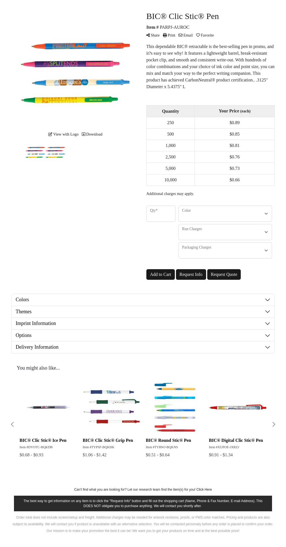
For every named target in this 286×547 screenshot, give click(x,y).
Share (152, 35)
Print (169, 35)
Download (92, 134)
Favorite (205, 35)
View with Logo (63, 134)
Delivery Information (37, 347)
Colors (22, 299)
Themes (24, 311)
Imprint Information (36, 323)
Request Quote (224, 274)
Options (24, 335)
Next (273, 424)
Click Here (204, 489)
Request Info (191, 274)
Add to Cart (160, 274)
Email (185, 35)
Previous (12, 424)
